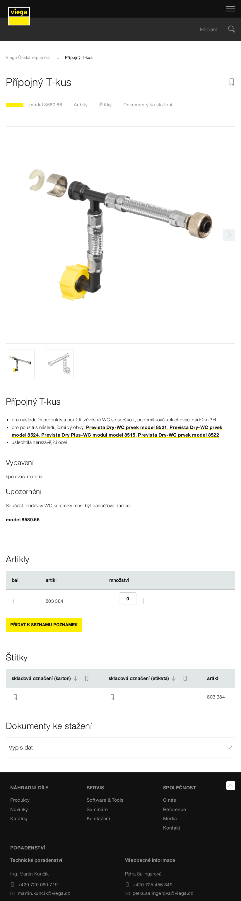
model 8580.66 (45, 105)
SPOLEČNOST (179, 788)
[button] (120, 747)
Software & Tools (105, 800)
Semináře (97, 809)
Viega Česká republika (28, 57)
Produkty (20, 800)
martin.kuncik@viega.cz (40, 893)
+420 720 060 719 (34, 885)
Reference (174, 809)
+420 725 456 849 (148, 885)
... (57, 57)
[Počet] (128, 598)
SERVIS (95, 788)
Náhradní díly (29, 788)
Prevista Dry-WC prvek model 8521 (126, 427)
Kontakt (171, 828)
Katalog (19, 818)
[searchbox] (115, 29)
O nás (169, 800)
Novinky (19, 809)
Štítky (105, 105)
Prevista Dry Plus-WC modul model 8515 (88, 435)
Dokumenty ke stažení (147, 105)
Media (170, 818)
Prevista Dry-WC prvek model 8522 (178, 435)
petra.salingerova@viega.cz (159, 893)
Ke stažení (98, 818)
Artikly (81, 105)
